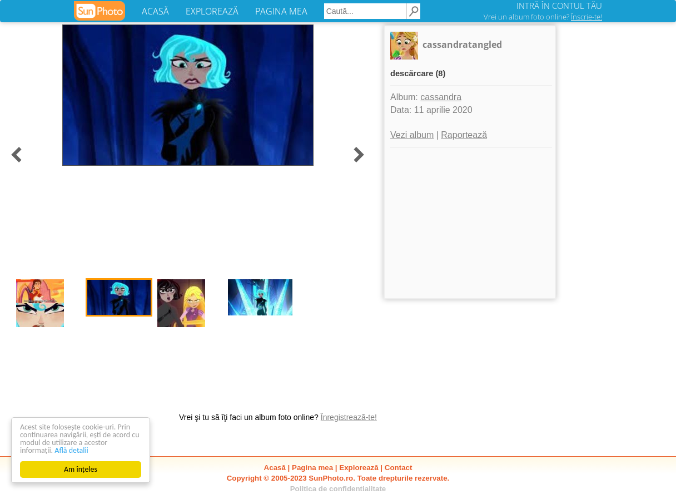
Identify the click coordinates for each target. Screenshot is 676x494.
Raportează (464, 135)
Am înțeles (80, 469)
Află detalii (71, 450)
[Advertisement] (469, 223)
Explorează (358, 467)
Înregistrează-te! (349, 417)
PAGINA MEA (281, 11)
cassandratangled (462, 44)
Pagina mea (312, 467)
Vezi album (412, 135)
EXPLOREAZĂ (212, 11)
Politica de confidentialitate (338, 489)
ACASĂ (155, 11)
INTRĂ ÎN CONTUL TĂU (559, 5)
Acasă (275, 467)
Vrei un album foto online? (543, 17)
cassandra (440, 97)
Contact (398, 467)
